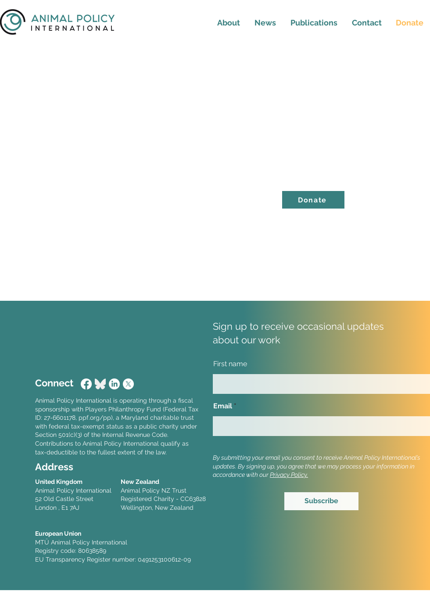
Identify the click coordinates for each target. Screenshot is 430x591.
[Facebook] (86, 383)
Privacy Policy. (289, 474)
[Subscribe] (321, 501)
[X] (128, 383)
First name (230, 364)
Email (222, 406)
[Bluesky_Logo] (100, 383)
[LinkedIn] (114, 383)
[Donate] (313, 200)
